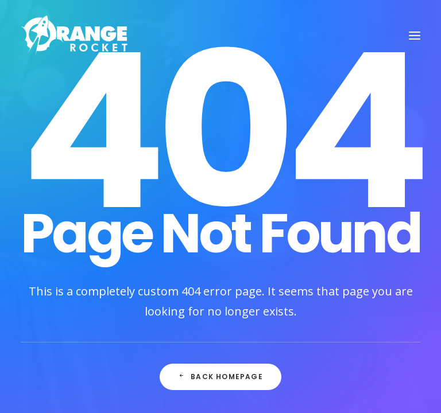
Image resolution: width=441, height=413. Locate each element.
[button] (414, 35)
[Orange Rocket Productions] (75, 35)
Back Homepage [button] (220, 376)
